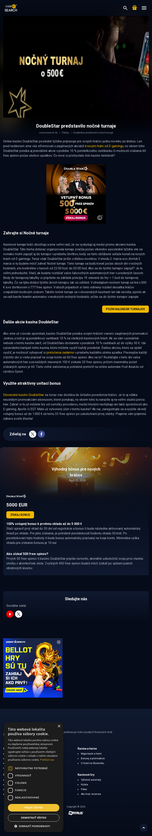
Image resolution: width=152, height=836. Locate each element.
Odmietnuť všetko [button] (33, 817)
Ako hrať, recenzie (91, 794)
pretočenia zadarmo (60, 352)
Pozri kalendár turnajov (125, 309)
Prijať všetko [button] (34, 807)
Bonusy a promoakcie (93, 758)
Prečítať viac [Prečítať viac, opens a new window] (47, 759)
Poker (84, 789)
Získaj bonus (20, 514)
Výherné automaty (91, 779)
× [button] (58, 726)
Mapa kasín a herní (91, 753)
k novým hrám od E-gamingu (104, 146)
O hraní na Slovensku (92, 763)
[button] (33, 826)
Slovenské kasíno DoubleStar (23, 395)
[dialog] (33, 777)
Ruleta (84, 784)
